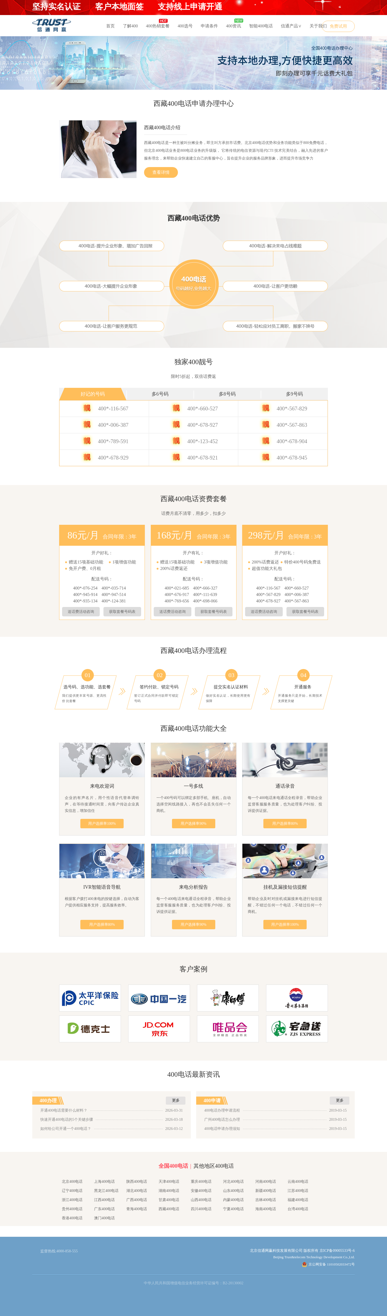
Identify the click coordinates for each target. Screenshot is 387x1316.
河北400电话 (233, 1182)
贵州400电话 (72, 1209)
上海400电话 (104, 1182)
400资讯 (233, 26)
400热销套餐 (158, 26)
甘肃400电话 (169, 1200)
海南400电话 (265, 1209)
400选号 (185, 26)
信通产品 (291, 26)
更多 (176, 1100)
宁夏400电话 (233, 1209)
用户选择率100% (102, 824)
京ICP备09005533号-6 (337, 1251)
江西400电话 (104, 1200)
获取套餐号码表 (122, 612)
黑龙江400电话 (106, 1191)
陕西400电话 (136, 1182)
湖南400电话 (169, 1191)
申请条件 (209, 26)
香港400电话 (72, 1218)
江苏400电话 (298, 1191)
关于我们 (318, 26)
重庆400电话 (201, 1182)
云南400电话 (298, 1182)
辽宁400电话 (72, 1191)
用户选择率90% (193, 824)
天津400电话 (169, 1182)
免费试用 (338, 26)
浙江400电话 (72, 1200)
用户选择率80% (285, 824)
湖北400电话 (136, 1191)
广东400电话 (104, 1209)
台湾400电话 (298, 1209)
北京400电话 (72, 1182)
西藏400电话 (169, 1209)
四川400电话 (201, 1209)
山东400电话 (233, 1191)
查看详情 (161, 172)
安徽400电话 (201, 1191)
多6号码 (160, 394)
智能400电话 (261, 26)
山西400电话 (201, 1200)
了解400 (130, 26)
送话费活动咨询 (81, 612)
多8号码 (227, 394)
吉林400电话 (265, 1200)
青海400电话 (136, 1209)
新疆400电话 (265, 1191)
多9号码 (294, 394)
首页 (110, 26)
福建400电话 (298, 1200)
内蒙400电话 (233, 1200)
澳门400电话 (104, 1218)
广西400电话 (136, 1200)
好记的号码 (93, 394)
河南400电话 (265, 1182)
